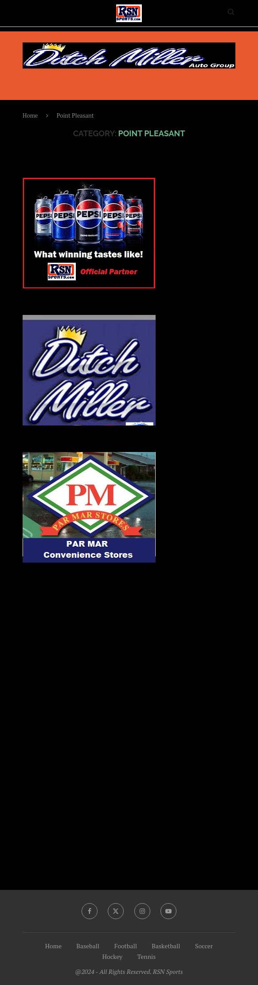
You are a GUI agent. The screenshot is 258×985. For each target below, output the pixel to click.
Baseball (87, 946)
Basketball (166, 946)
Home (30, 115)
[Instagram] (142, 911)
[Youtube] (168, 911)
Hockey (112, 956)
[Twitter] (116, 911)
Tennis (146, 956)
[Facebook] (90, 911)
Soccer (204, 946)
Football (125, 946)
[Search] (231, 13)
